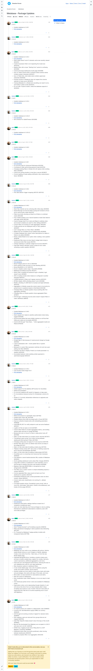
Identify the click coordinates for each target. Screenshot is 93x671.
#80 (49, 600)
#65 (49, 110)
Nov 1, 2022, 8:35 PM (27, 331)
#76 (49, 407)
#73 (49, 331)
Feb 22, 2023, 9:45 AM (27, 518)
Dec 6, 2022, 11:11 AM (28, 363)
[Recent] (2, 4)
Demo (75, 3)
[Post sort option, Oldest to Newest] (60, 23)
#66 (49, 127)
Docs (80, 3)
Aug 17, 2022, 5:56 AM (27, 157)
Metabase (21, 16)
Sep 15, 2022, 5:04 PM (29, 200)
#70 (49, 200)
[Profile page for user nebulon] (8, 38)
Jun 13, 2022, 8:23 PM (27, 51)
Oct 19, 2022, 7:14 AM (27, 306)
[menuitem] (91, 2)
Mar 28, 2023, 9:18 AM (29, 541)
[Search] (2, 16)
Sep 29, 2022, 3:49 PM (29, 255)
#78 (49, 518)
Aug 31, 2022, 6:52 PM (29, 183)
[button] (2, 666)
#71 (49, 255)
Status (71, 3)
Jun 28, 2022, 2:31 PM (29, 96)
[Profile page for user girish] (8, 23)
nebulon (13, 37)
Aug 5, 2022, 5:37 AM (27, 142)
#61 (49, 22)
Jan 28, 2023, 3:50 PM (29, 495)
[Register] (91, 4)
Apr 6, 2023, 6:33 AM (27, 600)
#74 (49, 363)
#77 (49, 495)
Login (15, 666)
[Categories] (2, 2)
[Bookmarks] (2, 13)
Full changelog (18, 29)
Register (11, 666)
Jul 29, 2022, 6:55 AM (29, 110)
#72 (49, 306)
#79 (49, 541)
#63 (49, 51)
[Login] (91, 2)
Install (84, 3)
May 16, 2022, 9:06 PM (27, 22)
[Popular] (2, 10)
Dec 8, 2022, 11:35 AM (29, 380)
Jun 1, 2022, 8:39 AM (28, 37)
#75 (49, 380)
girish (13, 22)
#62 (49, 37)
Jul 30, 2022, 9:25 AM (27, 127)
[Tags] (2, 7)
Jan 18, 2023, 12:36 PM (29, 407)
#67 (49, 142)
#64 (49, 96)
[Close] (48, 647)
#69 (49, 183)
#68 (49, 157)
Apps (67, 3)
